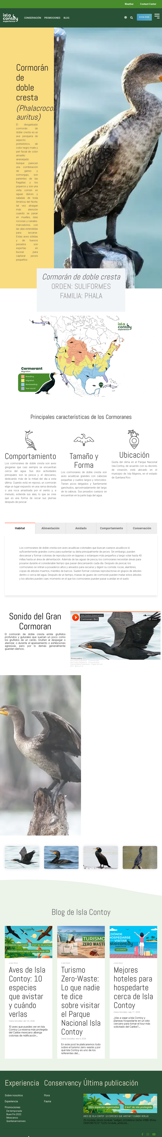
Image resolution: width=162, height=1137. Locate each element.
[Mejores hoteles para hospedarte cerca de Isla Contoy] (133, 942)
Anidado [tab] (81, 528)
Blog (66, 18)
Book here (144, 17)
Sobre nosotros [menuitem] (14, 1095)
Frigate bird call (96, 664)
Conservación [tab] (142, 528)
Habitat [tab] (20, 528)
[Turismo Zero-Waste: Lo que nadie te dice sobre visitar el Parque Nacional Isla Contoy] (81, 942)
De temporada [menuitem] (14, 1110)
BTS (71, 666)
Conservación (32, 18)
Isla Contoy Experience (78, 660)
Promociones (52, 18)
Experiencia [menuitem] (11, 1101)
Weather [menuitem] (129, 4)
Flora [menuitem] (47, 1095)
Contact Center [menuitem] (148, 4)
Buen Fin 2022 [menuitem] (13, 1114)
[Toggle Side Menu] (157, 16)
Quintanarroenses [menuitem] (16, 1121)
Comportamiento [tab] (111, 528)
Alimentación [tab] (50, 528)
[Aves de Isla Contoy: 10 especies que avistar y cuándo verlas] (28, 942)
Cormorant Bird (93, 660)
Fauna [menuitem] (47, 1101)
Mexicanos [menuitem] (12, 1117)
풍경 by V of (79, 666)
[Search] (131, 18)
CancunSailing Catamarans (80, 664)
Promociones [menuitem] (12, 1107)
